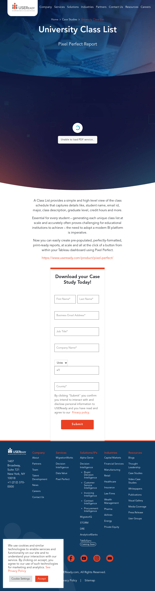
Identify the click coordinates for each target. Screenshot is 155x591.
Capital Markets (112, 458)
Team (35, 470)
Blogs (131, 458)
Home (54, 19)
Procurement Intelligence (91, 509)
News (35, 485)
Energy (108, 521)
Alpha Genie (87, 458)
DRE (82, 529)
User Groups (135, 519)
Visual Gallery (135, 501)
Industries (87, 7)
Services (59, 7)
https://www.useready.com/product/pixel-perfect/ (77, 258)
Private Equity (111, 527)
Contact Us (116, 7)
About (35, 458)
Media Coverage (137, 507)
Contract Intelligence (90, 502)
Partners (101, 7)
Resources (131, 7)
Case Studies (69, 19)
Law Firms (109, 494)
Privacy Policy (68, 580)
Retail (107, 476)
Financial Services (114, 464)
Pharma (108, 509)
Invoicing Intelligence (90, 494)
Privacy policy (80, 412)
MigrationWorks (64, 458)
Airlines (108, 515)
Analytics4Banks (89, 535)
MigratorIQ (86, 517)
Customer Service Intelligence (90, 485)
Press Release (135, 512)
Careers (146, 7)
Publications (134, 495)
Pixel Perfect (63, 479)
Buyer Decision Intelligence (90, 475)
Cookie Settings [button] (20, 579)
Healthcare (110, 482)
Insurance (109, 487)
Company (46, 7)
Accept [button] (42, 579)
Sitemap (90, 580)
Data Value (61, 473)
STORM (84, 523)
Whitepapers (135, 489)
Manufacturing (112, 470)
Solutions (73, 7)
